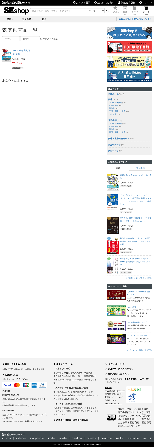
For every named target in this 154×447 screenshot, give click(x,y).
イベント (147, 438)
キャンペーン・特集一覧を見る (138, 350)
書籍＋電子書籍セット (118, 138)
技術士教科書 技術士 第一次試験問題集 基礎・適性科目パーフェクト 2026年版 (135, 241)
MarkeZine (21, 438)
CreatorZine (106, 438)
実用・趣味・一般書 (119, 111)
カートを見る (146, 10)
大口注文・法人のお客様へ (119, 369)
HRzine (119, 438)
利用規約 (108, 388)
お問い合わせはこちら (117, 374)
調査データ (113, 151)
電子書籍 (112, 120)
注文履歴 (125, 10)
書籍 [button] (9, 19)
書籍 (110, 99)
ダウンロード (135, 10)
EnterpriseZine (37, 438)
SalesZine (91, 438)
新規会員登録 (126, 2)
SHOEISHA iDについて (113, 403)
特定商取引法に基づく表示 (115, 391)
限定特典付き (114, 144)
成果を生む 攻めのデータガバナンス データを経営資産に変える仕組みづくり (135, 262)
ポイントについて (115, 364)
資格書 (113, 108)
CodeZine (6, 438)
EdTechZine (77, 438)
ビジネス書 (115, 105)
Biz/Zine (63, 438)
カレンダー (114, 114)
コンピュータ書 (117, 103)
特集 (44, 19)
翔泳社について (111, 400)
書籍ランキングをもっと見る (139, 278)
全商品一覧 (113, 94)
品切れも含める (49, 39)
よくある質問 (82, 2)
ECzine (51, 438)
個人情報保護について (113, 394)
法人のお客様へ (104, 2)
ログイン (145, 2)
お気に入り (115, 10)
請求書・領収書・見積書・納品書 (71, 420)
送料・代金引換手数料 (14, 364)
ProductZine (133, 438)
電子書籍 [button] (26, 19)
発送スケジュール (63, 364)
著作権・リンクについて (114, 397)
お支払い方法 (10, 374)
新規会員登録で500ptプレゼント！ (135, 19)
